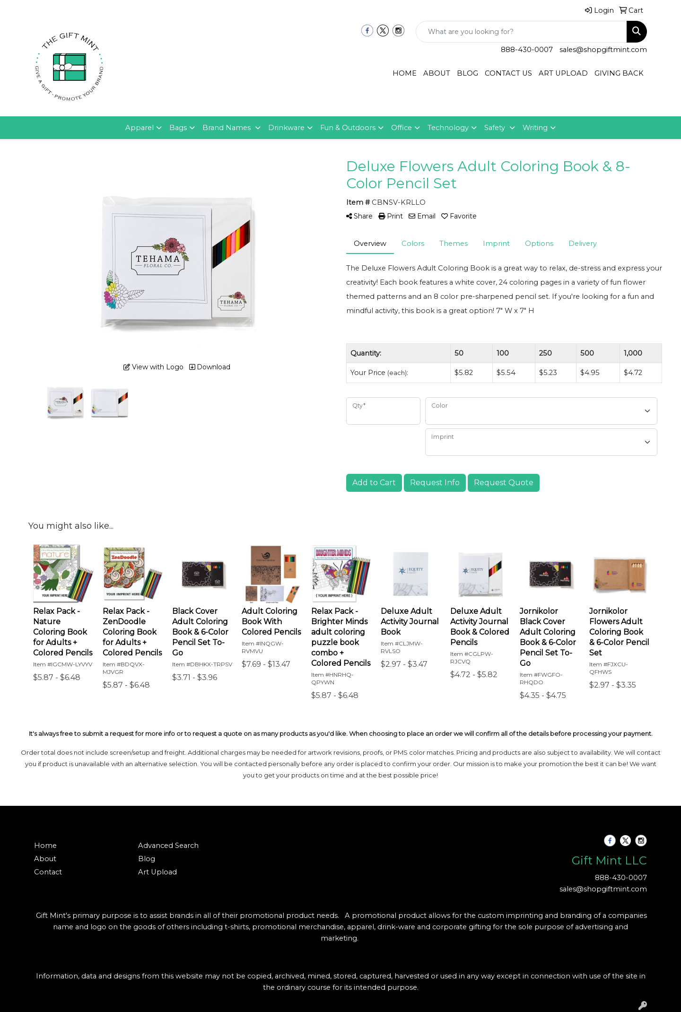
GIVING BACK (619, 73)
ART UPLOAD (563, 73)
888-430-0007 (527, 49)
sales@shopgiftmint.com (603, 49)
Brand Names (227, 127)
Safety (495, 127)
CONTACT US (508, 73)
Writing (535, 127)
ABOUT (436, 73)
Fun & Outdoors (347, 127)
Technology (448, 127)
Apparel (139, 127)
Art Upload (157, 872)
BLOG (467, 73)
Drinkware (286, 127)
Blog (146, 859)
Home (45, 845)
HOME (405, 73)
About (45, 859)
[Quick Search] (521, 32)
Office (401, 127)
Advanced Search (168, 845)
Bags (178, 127)
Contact (48, 872)
